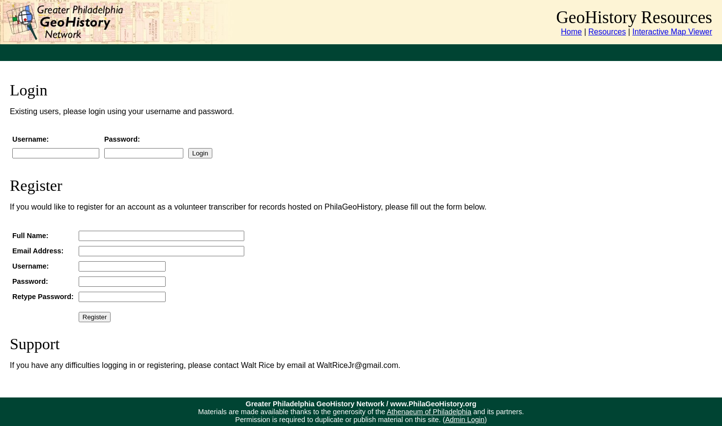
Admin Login (465, 420)
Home (571, 32)
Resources (607, 32)
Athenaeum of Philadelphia (429, 412)
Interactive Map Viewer (672, 32)
